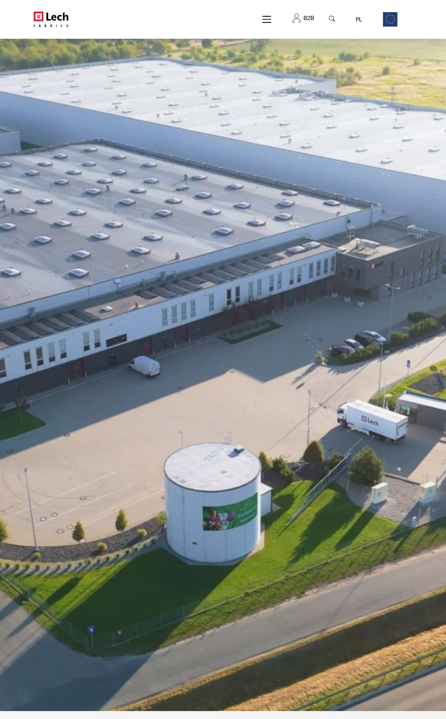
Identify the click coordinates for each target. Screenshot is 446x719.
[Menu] (266, 19)
